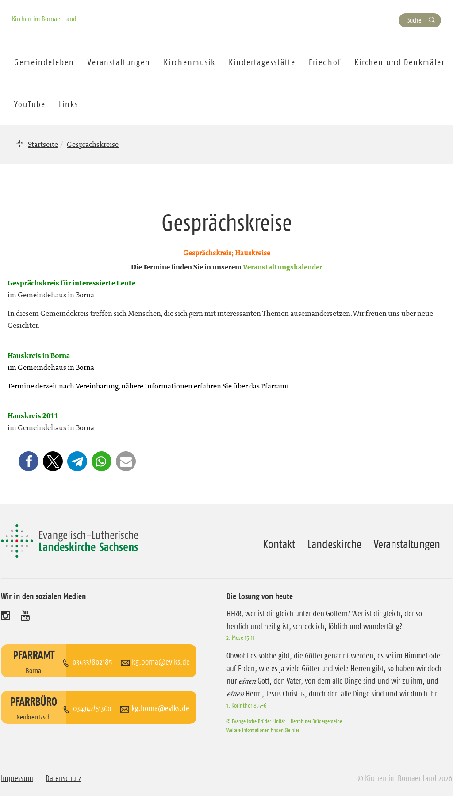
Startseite (43, 144)
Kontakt (279, 544)
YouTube (30, 104)
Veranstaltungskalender (282, 267)
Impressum (17, 778)
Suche (414, 20)
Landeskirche (334, 544)
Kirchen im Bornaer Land (44, 18)
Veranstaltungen (407, 544)
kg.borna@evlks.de (161, 662)
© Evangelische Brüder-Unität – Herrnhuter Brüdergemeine (284, 721)
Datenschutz (63, 778)
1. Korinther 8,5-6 (246, 705)
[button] (28, 461)
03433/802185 (92, 662)
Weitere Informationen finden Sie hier (262, 730)
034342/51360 (92, 708)
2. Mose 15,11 (240, 638)
